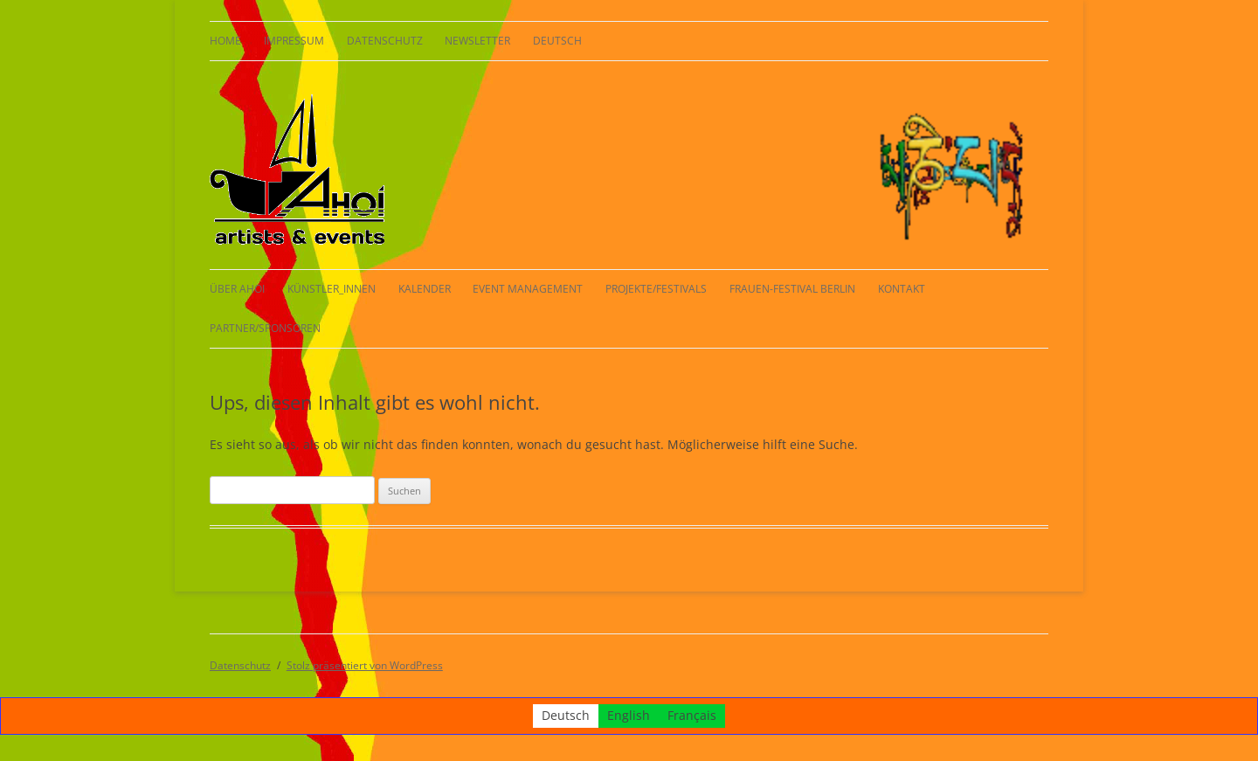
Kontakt (901, 288)
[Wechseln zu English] (628, 715)
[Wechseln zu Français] (692, 715)
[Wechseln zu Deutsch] (565, 715)
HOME (225, 40)
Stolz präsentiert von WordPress (365, 665)
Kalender (424, 288)
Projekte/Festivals (656, 288)
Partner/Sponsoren (265, 328)
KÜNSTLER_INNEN (331, 288)
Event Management (528, 288)
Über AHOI (237, 288)
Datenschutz (385, 40)
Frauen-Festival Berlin (792, 288)
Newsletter (477, 40)
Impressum (294, 40)
